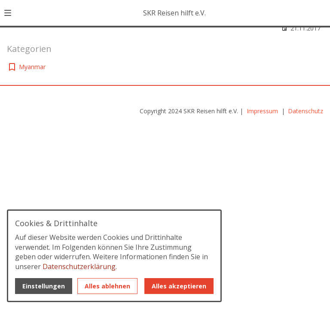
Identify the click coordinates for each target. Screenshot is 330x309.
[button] (7, 13)
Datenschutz (305, 111)
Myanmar (32, 67)
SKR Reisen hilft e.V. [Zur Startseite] (174, 13)
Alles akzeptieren (179, 286)
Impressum (263, 111)
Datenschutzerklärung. (80, 266)
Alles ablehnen (107, 286)
